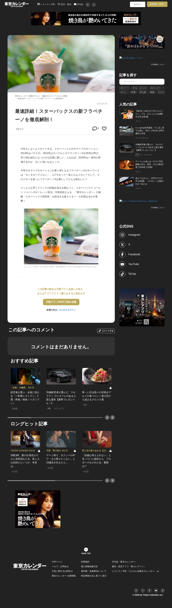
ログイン (138, 4)
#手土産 (142, 92)
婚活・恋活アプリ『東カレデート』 (129, 566)
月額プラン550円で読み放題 (61, 302)
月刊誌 (78, 4)
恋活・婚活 (64, 4)
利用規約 (85, 562)
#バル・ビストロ (140, 88)
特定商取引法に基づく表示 (93, 576)
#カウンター (155, 88)
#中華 (133, 92)
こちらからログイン (66, 310)
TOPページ (57, 562)
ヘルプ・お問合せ (60, 566)
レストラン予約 (46, 4)
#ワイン (124, 92)
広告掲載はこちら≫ (157, 64)
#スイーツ (125, 88)
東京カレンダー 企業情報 (64, 576)
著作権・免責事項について (93, 571)
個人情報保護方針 (89, 566)
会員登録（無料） (157, 4)
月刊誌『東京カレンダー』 (124, 562)
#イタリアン (163, 92)
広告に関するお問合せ (62, 571)
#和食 (152, 92)
